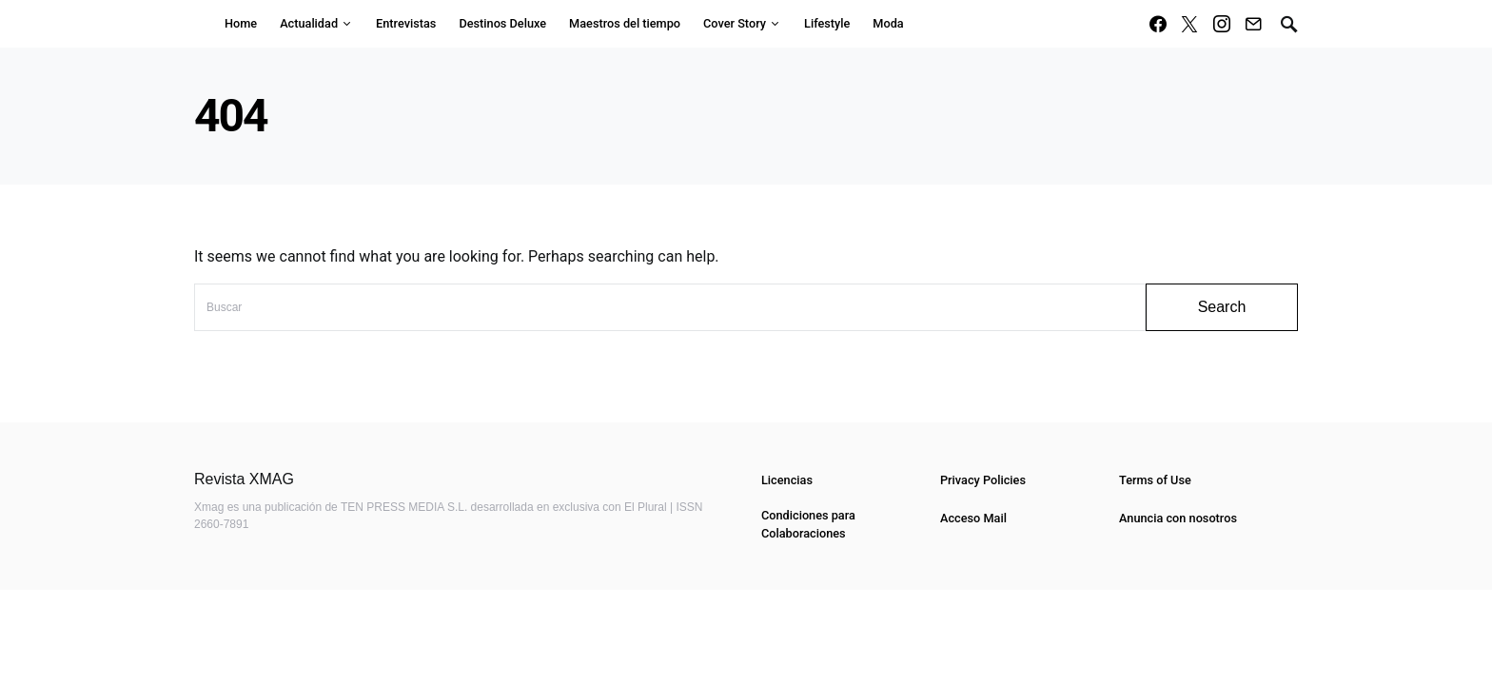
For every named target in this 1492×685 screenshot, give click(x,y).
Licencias (787, 480)
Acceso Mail (973, 518)
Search (1222, 307)
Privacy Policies (983, 480)
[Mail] (1253, 23)
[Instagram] (1221, 23)
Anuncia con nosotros (1178, 518)
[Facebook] (1158, 23)
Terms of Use (1155, 480)
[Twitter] (1189, 23)
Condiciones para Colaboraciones (808, 524)
